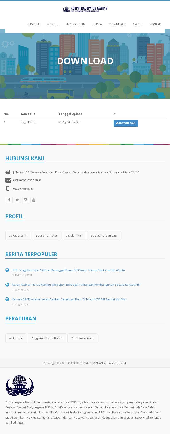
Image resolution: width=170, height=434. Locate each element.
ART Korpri (16, 338)
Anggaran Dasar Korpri (47, 338)
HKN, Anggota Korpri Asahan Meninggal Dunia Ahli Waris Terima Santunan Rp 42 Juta (68, 270)
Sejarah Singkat (46, 235)
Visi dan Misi (74, 235)
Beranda (33, 24)
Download (117, 24)
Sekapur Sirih (18, 235)
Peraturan (75, 24)
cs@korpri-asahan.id (27, 180)
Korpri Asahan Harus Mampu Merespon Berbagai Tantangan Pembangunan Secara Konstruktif (76, 285)
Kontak (155, 24)
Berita (97, 24)
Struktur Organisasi (104, 235)
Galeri (137, 24)
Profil (53, 24)
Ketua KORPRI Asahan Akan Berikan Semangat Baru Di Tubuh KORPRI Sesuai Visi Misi (69, 299)
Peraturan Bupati (82, 338)
